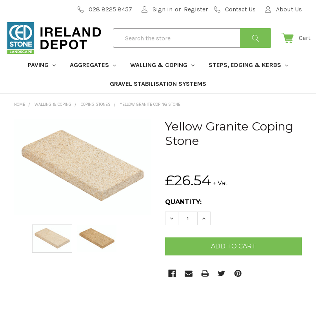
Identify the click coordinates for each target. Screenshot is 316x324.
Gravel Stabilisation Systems (158, 96)
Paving (42, 77)
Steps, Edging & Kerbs (248, 77)
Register (196, 9)
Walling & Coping (162, 77)
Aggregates (93, 77)
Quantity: (183, 215)
